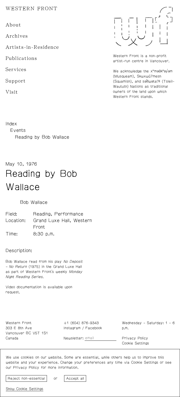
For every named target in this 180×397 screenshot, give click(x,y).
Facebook (93, 328)
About (13, 24)
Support (16, 80)
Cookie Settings (135, 343)
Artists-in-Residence (32, 47)
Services (16, 69)
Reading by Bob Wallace (42, 137)
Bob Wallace (33, 202)
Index (11, 123)
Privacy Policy (135, 338)
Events (18, 130)
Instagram (72, 328)
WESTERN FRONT (32, 8)
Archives (17, 36)
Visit (12, 92)
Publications (21, 58)
